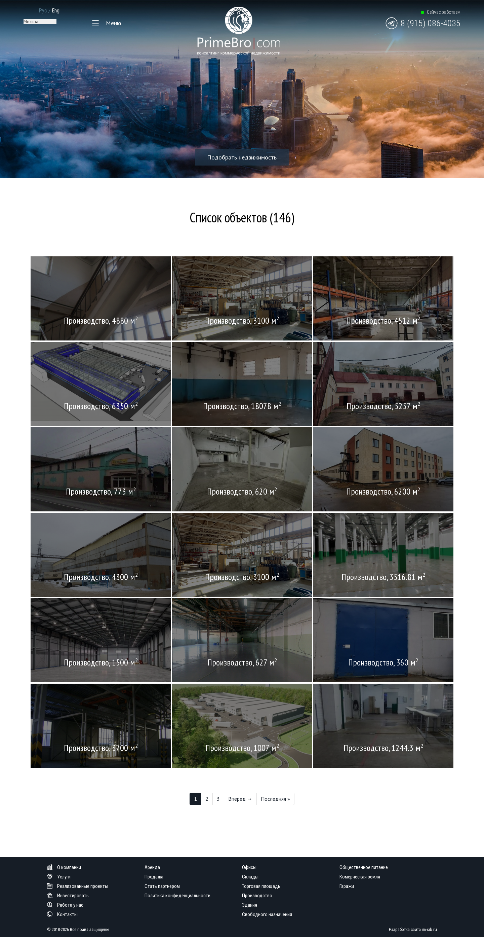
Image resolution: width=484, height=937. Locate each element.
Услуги (59, 877)
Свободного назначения (267, 914)
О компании (64, 867)
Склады (250, 877)
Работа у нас (65, 905)
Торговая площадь (261, 886)
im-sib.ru (429, 929)
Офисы (249, 867)
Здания (249, 905)
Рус (43, 10)
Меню (113, 23)
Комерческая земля (359, 877)
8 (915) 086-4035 (430, 23)
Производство (257, 896)
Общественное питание (363, 867)
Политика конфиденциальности (177, 896)
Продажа (154, 877)
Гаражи (346, 886)
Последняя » (275, 798)
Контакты (62, 914)
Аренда (152, 867)
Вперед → (240, 798)
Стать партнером (162, 886)
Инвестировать (68, 896)
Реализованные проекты (77, 886)
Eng (55, 10)
